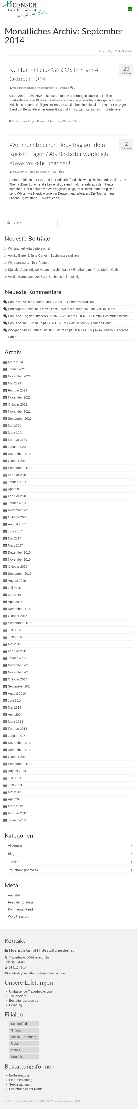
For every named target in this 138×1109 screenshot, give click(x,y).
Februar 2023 (17, 390)
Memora (67, 121)
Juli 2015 (14, 630)
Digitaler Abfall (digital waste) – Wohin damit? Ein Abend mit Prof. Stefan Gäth (63, 269)
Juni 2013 (15, 785)
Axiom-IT (22, 172)
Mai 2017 (14, 538)
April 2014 (15, 714)
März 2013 (15, 806)
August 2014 (17, 693)
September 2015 (20, 623)
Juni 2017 (15, 531)
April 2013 (15, 799)
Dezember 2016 (19, 552)
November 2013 (19, 750)
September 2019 (20, 468)
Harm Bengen (29, 121)
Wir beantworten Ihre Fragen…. (30, 262)
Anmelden (15, 895)
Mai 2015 (14, 644)
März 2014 (15, 721)
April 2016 (15, 602)
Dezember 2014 (19, 665)
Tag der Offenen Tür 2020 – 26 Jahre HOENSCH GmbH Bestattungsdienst (75, 316)
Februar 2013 (17, 813)
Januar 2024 (17, 369)
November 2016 (19, 559)
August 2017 (17, 524)
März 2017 (15, 545)
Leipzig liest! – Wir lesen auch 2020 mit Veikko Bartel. (78, 309)
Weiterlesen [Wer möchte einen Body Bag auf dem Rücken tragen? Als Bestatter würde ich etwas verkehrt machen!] (50, 198)
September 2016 (20, 573)
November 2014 (19, 672)
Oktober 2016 (17, 566)
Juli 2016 (14, 588)
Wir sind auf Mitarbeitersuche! (29, 248)
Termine (62, 87)
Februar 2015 (17, 651)
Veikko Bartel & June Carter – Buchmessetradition (43, 255)
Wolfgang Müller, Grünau (25, 330)
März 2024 (15, 362)
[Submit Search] (8, 223)
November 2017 (19, 510)
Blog (53, 172)
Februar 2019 (17, 475)
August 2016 (17, 580)
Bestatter (16, 121)
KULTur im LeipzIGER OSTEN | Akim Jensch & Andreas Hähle (67, 323)
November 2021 (19, 411)
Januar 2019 (17, 482)
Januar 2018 (17, 503)
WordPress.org (18, 916)
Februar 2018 (17, 496)
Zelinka (76, 121)
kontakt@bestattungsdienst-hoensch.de (35, 973)
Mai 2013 (14, 792)
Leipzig (58, 121)
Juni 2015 (15, 637)
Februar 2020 (17, 440)
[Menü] (130, 9)
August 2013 (17, 771)
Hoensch (41, 121)
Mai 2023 (14, 383)
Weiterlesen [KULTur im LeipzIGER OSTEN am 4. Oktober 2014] (114, 109)
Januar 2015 (17, 658)
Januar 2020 (17, 447)
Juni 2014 (15, 700)
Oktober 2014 (17, 679)
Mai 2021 (14, 425)
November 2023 (19, 376)
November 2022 (19, 397)
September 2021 (20, 418)
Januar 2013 (17, 820)
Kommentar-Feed (20, 909)
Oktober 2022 (17, 404)
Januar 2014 (17, 736)
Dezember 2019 (19, 454)
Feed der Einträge (20, 902)
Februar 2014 (17, 728)
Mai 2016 (14, 595)
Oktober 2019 (17, 461)
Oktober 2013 (17, 757)
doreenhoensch (26, 87)
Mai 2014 (14, 707)
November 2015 (19, 609)
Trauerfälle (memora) (23, 870)
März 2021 (15, 432)
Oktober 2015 (17, 616)
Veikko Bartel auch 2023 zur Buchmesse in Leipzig (43, 277)
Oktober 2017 (17, 517)
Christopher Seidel (21, 309)
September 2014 (20, 686)
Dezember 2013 (19, 743)
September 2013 (20, 764)
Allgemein (15, 845)
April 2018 (15, 489)
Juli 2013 (14, 778)
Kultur (50, 121)
